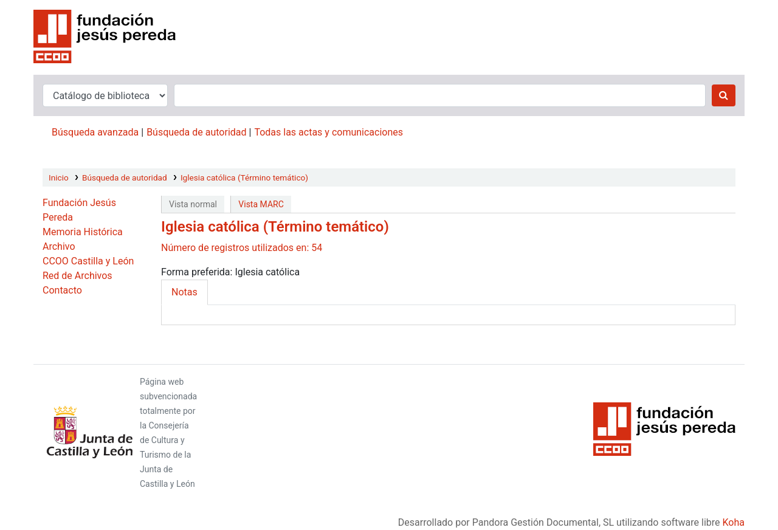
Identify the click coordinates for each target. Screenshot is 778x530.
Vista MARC (260, 204)
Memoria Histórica (83, 232)
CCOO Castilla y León (88, 261)
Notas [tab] (184, 292)
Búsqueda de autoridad (196, 132)
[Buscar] (723, 95)
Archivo (59, 246)
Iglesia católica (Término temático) (244, 177)
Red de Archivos (77, 275)
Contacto (62, 290)
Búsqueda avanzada (95, 132)
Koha (734, 522)
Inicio (59, 177)
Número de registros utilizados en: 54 (241, 247)
